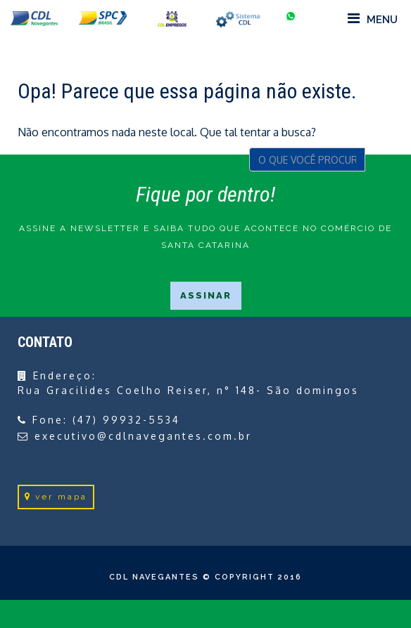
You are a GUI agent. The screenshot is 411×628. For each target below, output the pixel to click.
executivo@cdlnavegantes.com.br (143, 436)
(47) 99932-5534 (126, 420)
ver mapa (56, 497)
